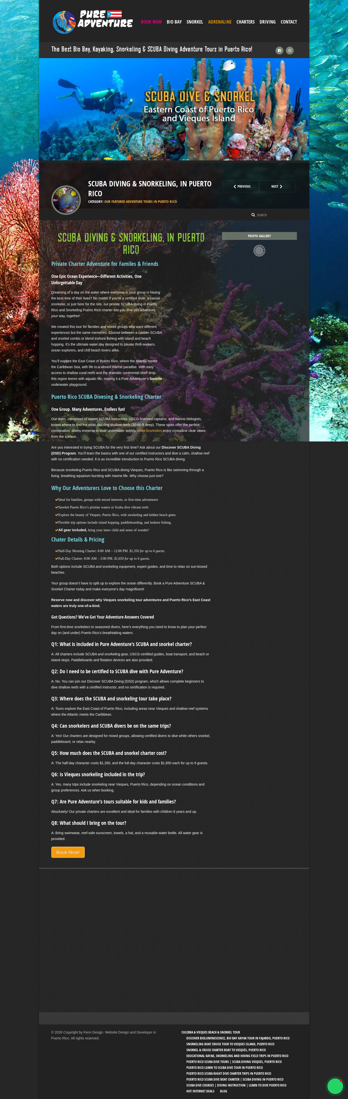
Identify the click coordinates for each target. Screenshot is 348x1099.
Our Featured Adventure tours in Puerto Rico (140, 201)
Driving (268, 22)
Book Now (151, 22)
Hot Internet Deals (200, 1091)
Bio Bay (174, 22)
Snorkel (195, 22)
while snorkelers (149, 431)
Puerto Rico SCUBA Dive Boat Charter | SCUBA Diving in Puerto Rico (234, 1079)
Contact (289, 22)
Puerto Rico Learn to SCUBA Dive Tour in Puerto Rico (224, 1067)
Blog (223, 1091)
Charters (246, 22)
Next (283, 186)
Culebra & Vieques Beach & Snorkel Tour (210, 1032)
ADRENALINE (220, 22)
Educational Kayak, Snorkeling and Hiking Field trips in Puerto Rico (237, 1055)
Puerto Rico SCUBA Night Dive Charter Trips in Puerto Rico (228, 1073)
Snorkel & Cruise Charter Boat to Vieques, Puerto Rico (226, 1049)
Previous (245, 186)
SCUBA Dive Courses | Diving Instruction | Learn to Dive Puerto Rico (236, 1085)
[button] (335, 1086)
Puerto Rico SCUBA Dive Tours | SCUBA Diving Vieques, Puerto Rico (234, 1061)
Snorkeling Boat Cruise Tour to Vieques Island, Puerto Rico (230, 1044)
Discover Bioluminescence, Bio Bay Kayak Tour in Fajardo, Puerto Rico (238, 1038)
